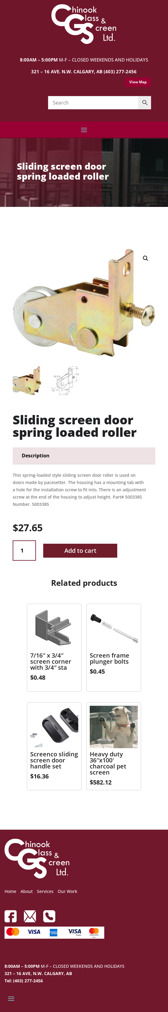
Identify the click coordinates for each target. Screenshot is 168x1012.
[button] (145, 258)
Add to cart (80, 550)
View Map (138, 82)
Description (36, 455)
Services (45, 891)
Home (10, 891)
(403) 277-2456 (120, 71)
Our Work (67, 891)
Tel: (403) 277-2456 (24, 981)
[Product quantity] (24, 550)
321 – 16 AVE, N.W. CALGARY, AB (38, 973)
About (27, 891)
